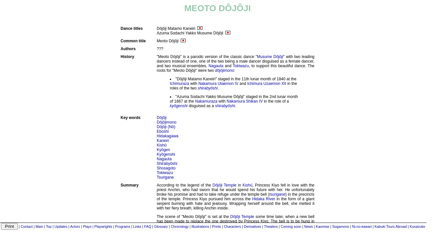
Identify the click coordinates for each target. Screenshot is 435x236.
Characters (232, 226)
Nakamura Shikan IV (245, 101)
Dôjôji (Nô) (166, 127)
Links (137, 226)
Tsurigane (165, 177)
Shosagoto (166, 168)
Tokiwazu (241, 66)
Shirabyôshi (167, 163)
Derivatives (252, 226)
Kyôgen (163, 150)
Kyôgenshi (166, 154)
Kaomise (322, 226)
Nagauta (216, 66)
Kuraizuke (417, 226)
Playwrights (103, 226)
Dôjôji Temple (225, 185)
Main (39, 226)
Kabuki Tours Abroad (391, 226)
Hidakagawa (167, 136)
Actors (75, 226)
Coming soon (291, 226)
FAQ (147, 226)
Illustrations (200, 226)
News (308, 226)
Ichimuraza (179, 83)
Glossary (161, 226)
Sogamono (340, 226)
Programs (122, 226)
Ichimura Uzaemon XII (266, 83)
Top (49, 226)
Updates (61, 226)
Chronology (180, 226)
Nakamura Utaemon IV (218, 83)
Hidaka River (263, 199)
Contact (27, 226)
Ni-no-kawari (362, 226)
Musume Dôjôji (270, 56)
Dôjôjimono (166, 122)
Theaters (271, 226)
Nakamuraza (206, 101)
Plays (87, 226)
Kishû (162, 145)
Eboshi (163, 131)
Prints (216, 226)
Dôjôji (162, 117)
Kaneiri (163, 140)
